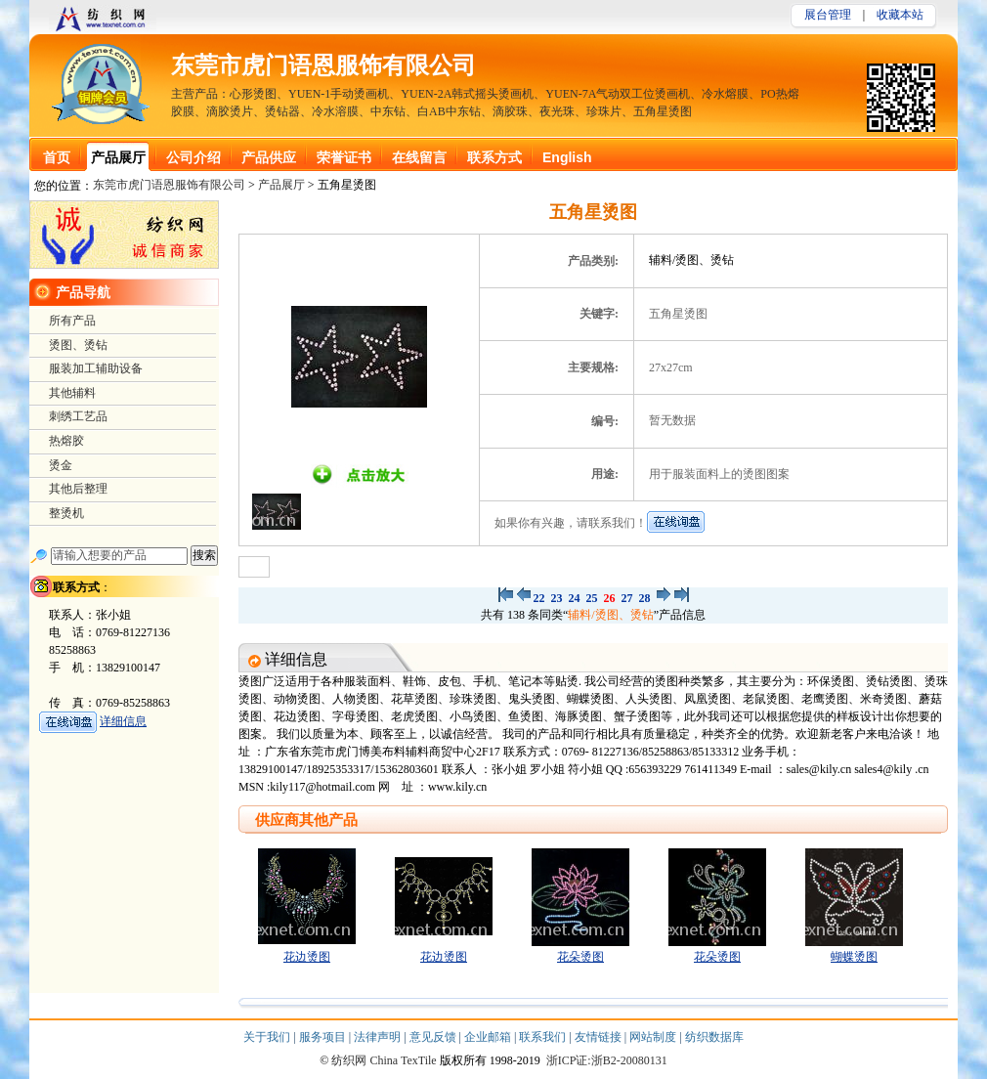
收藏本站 (900, 15)
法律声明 (379, 1037)
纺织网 (348, 1060)
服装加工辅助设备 (96, 368)
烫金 (60, 465)
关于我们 (268, 1037)
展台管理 (827, 15)
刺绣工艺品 (78, 416)
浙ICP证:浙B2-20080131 (606, 1060)
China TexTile (402, 1060)
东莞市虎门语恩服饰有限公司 (323, 65)
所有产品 (72, 320)
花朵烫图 (580, 957)
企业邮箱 (489, 1037)
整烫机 (66, 513)
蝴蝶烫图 (854, 957)
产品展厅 (281, 185)
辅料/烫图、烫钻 (610, 615)
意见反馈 (434, 1037)
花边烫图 (306, 957)
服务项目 (324, 1037)
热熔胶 (66, 441)
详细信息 (123, 721)
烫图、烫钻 (78, 345)
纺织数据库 (714, 1037)
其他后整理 (78, 489)
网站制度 (654, 1037)
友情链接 (599, 1037)
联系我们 (544, 1037)
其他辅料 (72, 393)
